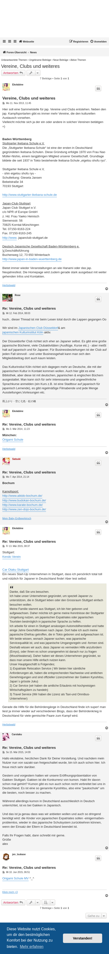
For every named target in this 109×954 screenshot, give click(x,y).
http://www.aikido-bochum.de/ (22, 495)
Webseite (26, 41)
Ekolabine (17, 84)
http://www (9, 237)
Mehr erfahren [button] (31, 947)
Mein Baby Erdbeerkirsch (16, 518)
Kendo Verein (11, 556)
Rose (17, 295)
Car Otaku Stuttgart (15, 569)
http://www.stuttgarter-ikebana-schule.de (29, 194)
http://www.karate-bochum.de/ (22, 505)
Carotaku (17, 734)
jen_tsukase (19, 854)
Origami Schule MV (15, 878)
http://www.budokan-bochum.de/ (24, 500)
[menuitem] (98, 41)
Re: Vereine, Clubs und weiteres (29, 308)
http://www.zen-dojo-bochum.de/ (24, 509)
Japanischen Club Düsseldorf (38, 328)
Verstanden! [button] (82, 938)
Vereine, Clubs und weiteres (30, 66)
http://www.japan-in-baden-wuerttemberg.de (32, 259)
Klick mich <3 (10, 892)
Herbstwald (8, 285)
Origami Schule (12, 439)
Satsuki (16, 459)
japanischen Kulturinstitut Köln (22, 332)
